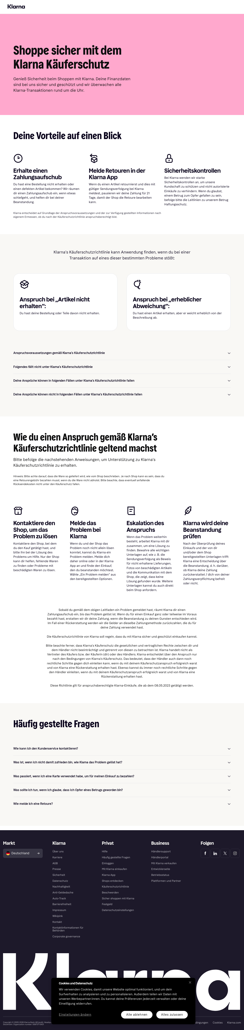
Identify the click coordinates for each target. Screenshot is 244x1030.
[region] (123, 1001)
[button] (122, 357)
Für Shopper (14, 2)
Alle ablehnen (136, 1014)
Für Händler (30, 2)
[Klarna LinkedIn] (215, 853)
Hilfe (88, 11)
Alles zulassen (172, 1014)
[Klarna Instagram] (235, 853)
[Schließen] (190, 982)
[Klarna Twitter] (225, 853)
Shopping (65, 11)
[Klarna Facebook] (205, 853)
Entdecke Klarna (46, 11)
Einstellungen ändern (75, 1015)
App (78, 11)
